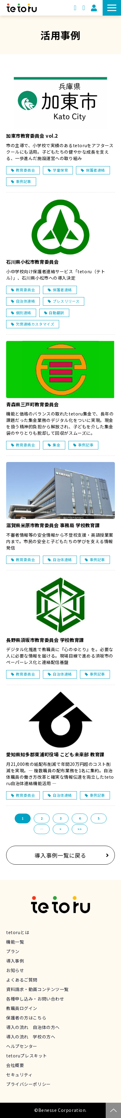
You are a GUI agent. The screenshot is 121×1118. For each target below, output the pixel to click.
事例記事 (23, 181)
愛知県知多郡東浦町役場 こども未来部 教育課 (55, 754)
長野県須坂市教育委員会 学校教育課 (45, 640)
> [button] (60, 829)
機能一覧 (15, 942)
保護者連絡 (95, 170)
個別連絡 (23, 312)
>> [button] (80, 829)
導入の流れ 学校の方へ (30, 1037)
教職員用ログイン (93, 8)
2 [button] (42, 818)
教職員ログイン (21, 1008)
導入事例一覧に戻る (60, 855)
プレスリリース (66, 301)
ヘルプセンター (21, 1046)
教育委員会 (25, 170)
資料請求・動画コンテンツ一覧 (75, 8)
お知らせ (15, 970)
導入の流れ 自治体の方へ (33, 1027)
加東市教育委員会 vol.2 (32, 135)
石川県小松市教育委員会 (32, 262)
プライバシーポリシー (28, 1084)
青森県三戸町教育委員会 (32, 404)
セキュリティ (19, 1074)
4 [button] (80, 818)
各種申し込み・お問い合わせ (35, 999)
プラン (13, 951)
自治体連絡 (25, 301)
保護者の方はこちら (26, 1018)
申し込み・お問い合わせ (83, 8)
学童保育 (60, 170)
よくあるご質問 (21, 980)
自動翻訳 (56, 312)
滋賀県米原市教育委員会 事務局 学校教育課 (53, 525)
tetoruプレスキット (26, 1056)
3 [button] (61, 818)
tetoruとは (17, 932)
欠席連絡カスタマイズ (35, 323)
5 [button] (99, 818)
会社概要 (15, 1065)
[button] (112, 8)
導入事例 (15, 961)
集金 (56, 444)
